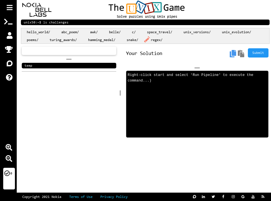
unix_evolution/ (236, 32)
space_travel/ (159, 32)
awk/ (94, 32)
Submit (258, 53)
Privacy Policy (114, 197)
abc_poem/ (70, 32)
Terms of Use (84, 197)
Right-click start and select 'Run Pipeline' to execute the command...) (197, 104)
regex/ (157, 40)
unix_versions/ (197, 32)
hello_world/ (38, 32)
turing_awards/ (63, 40)
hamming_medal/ (101, 40)
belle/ (115, 32)
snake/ (132, 40)
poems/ (32, 40)
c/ (134, 32)
